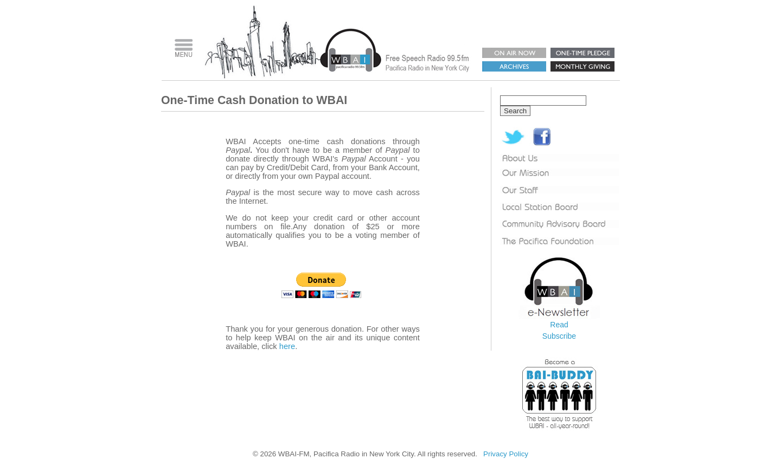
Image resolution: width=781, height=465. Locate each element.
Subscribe (559, 336)
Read (559, 324)
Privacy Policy (505, 454)
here (287, 346)
